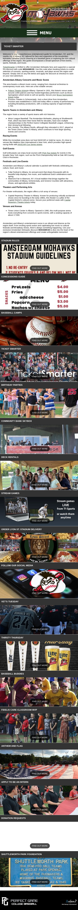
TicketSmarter (9, 67)
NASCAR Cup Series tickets (29, 144)
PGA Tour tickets (49, 153)
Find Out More (40, 268)
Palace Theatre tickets (17, 90)
